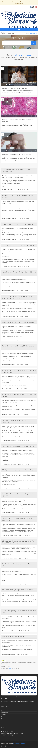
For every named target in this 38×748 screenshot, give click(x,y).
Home (26, 33)
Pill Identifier (16, 9)
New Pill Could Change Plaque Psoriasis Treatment (17, 590)
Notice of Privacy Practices (7, 722)
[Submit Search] (33, 43)
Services (3, 710)
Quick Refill (22, 9)
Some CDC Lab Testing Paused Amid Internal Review (18, 245)
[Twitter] (3, 746)
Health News (7, 46)
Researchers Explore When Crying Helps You (15, 636)
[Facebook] (1, 746)
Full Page (27, 189)
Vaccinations (3, 714)
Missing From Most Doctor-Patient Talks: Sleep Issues (18, 322)
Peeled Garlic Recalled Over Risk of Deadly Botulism (17, 224)
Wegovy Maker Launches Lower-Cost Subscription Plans (18, 446)
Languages (6, 9)
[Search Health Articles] (16, 43)
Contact (3, 716)
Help (11, 9)
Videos (15, 46)
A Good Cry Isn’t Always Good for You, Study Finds (14, 88)
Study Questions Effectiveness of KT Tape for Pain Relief (16, 154)
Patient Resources (5, 712)
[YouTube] (5, 746)
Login (10, 11)
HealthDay (10, 668)
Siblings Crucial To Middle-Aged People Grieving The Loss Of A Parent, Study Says (18, 542)
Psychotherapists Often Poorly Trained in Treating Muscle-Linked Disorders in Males (17, 297)
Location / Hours (29, 9)
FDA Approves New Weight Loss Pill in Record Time (17, 470)
